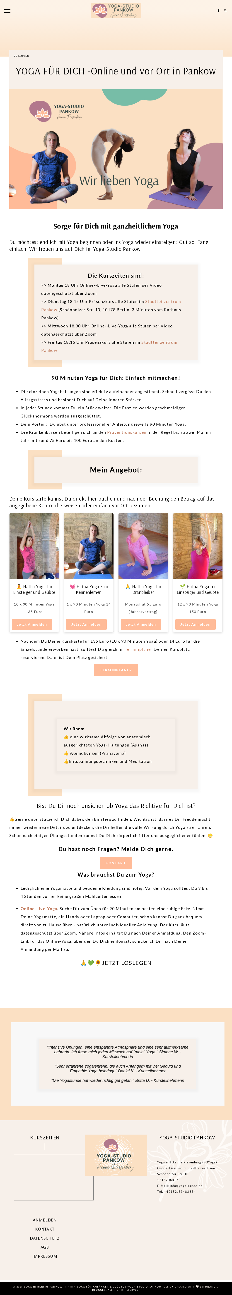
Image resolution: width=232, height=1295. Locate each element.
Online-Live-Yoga (39, 908)
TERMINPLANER (116, 670)
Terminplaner (139, 649)
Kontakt (44, 1235)
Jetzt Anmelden (32, 624)
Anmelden (45, 1225)
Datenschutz (45, 1244)
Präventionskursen (127, 432)
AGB (45, 1253)
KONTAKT (116, 863)
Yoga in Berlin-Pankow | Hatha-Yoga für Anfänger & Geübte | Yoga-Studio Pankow (93, 1286)
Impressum (44, 1262)
